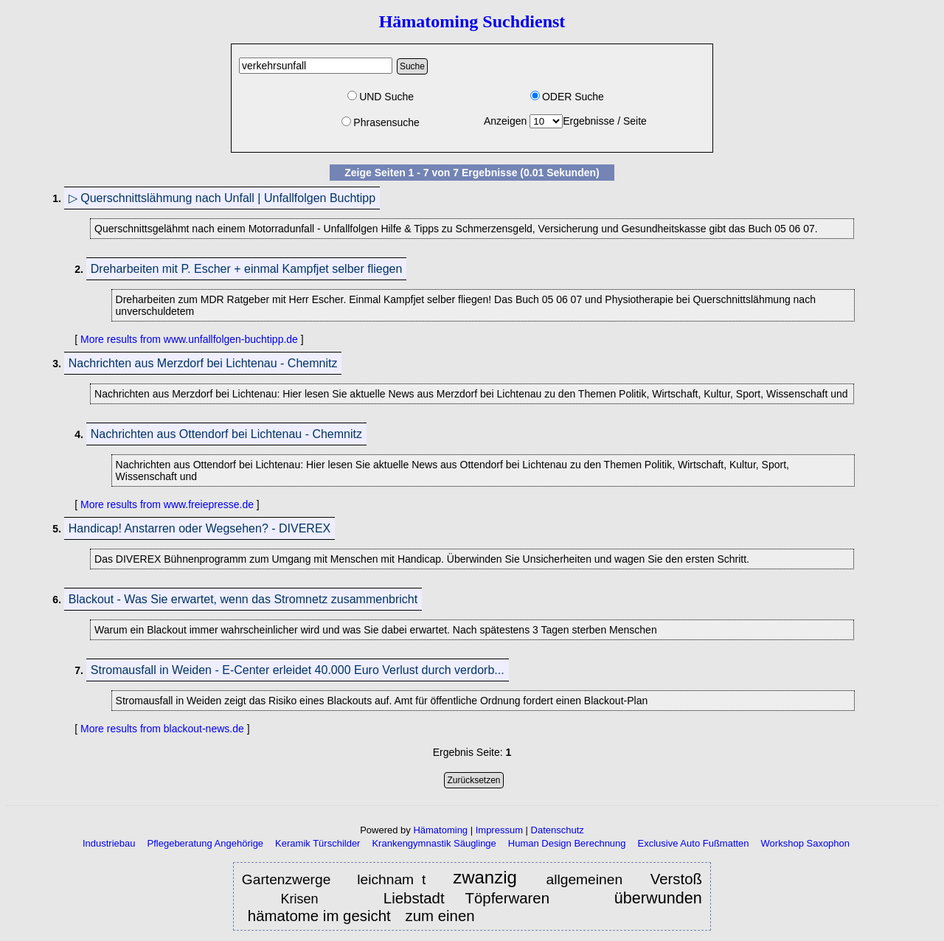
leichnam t (391, 879)
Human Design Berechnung (567, 843)
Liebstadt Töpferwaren (466, 898)
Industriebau (109, 843)
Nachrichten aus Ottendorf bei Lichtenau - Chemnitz (226, 434)
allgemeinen (588, 879)
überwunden (658, 898)
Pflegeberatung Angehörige (206, 843)
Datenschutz (557, 830)
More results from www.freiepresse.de (167, 504)
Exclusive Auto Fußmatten (693, 843)
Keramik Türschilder (317, 843)
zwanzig (489, 878)
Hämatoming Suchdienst (472, 21)
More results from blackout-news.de (162, 729)
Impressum (499, 830)
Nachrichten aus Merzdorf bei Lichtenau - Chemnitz (203, 363)
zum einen (439, 916)
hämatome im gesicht (319, 916)
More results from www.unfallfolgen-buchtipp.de (189, 339)
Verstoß (676, 879)
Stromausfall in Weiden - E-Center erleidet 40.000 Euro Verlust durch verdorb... (297, 670)
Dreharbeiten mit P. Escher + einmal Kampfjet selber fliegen (247, 269)
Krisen (310, 899)
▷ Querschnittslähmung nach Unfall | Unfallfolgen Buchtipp (222, 198)
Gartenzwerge (286, 879)
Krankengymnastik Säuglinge (434, 843)
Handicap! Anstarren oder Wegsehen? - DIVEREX (199, 528)
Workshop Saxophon (805, 843)
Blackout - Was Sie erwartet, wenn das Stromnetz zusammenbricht (243, 599)
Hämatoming (440, 830)
